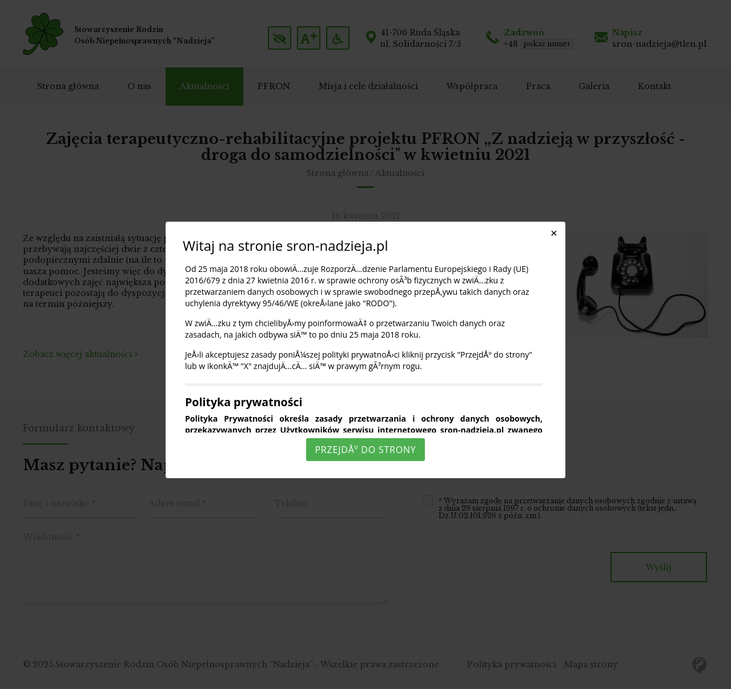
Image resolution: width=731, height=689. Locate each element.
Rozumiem (367, 679)
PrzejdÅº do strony (365, 449)
